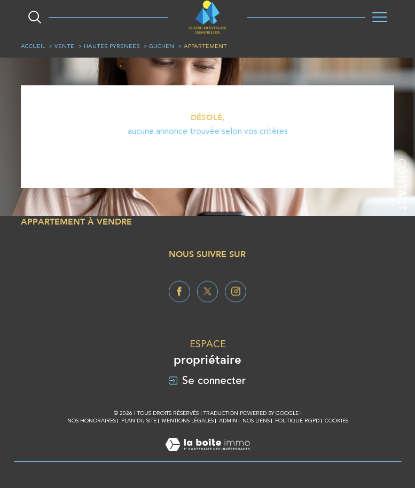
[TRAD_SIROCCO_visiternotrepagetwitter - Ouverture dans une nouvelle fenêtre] (207, 308)
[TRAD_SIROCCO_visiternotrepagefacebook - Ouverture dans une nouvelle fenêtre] (179, 308)
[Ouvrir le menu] (379, 17)
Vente (64, 46)
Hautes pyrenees (112, 46)
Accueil (33, 46)
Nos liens (256, 420)
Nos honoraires (91, 420)
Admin (228, 420)
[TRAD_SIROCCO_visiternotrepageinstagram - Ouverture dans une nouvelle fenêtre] (235, 308)
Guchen (161, 46)
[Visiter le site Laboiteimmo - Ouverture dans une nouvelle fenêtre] (207, 456)
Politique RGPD (297, 420)
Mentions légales (188, 420)
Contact (401, 184)
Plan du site (138, 420)
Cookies (336, 420)
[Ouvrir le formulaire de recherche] (35, 17)
